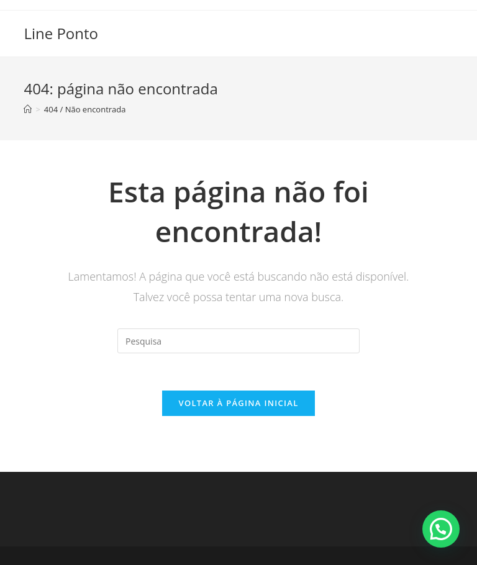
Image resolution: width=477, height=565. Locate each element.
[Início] (28, 109)
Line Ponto (61, 33)
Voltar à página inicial (238, 403)
